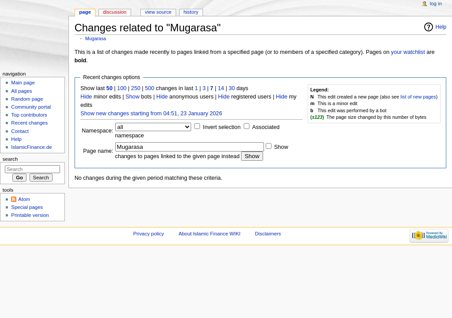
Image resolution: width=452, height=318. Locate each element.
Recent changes (29, 122)
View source (158, 12)
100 (121, 88)
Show (132, 97)
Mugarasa (95, 38)
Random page (27, 99)
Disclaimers (268, 233)
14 (221, 88)
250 (135, 88)
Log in (436, 3)
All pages (21, 91)
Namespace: (97, 131)
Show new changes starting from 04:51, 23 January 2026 (151, 113)
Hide (86, 97)
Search (10, 159)
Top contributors (29, 114)
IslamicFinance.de (31, 147)
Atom (24, 199)
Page (85, 12)
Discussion (114, 12)
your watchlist (408, 52)
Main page (23, 82)
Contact (19, 131)
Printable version (30, 215)
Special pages (27, 207)
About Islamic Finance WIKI (209, 233)
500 (149, 88)
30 (232, 88)
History (191, 12)
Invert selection (222, 127)
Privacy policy (148, 233)
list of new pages (418, 96)
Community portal (31, 107)
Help (441, 27)
